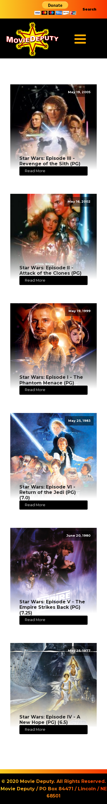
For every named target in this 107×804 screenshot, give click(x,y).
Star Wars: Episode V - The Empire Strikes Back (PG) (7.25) (52, 607)
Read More (35, 171)
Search (89, 9)
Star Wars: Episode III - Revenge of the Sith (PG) (49, 161)
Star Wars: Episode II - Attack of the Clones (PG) (50, 270)
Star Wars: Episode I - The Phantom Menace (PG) (51, 379)
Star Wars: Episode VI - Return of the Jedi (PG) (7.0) (47, 492)
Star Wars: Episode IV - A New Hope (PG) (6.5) (49, 719)
